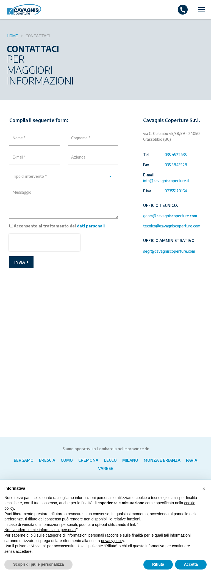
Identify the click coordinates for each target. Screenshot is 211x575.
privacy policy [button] (112, 541)
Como (67, 460)
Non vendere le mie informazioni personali (40, 530)
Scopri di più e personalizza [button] (38, 564)
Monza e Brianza (162, 460)
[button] (203, 488)
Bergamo (24, 460)
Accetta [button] (191, 564)
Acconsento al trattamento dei (59, 226)
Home (12, 35)
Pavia (191, 460)
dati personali (91, 226)
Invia (21, 262)
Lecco (110, 460)
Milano (130, 460)
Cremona (88, 460)
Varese (105, 468)
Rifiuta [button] (158, 564)
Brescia (47, 460)
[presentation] (44, 242)
